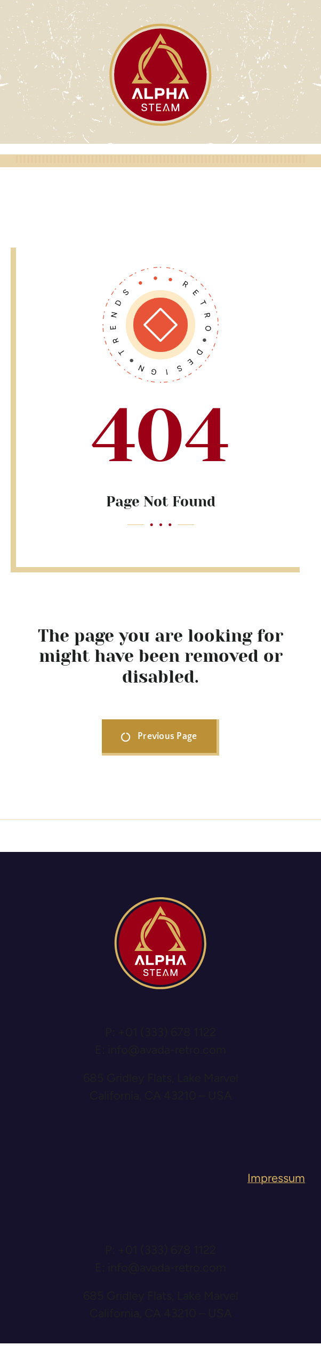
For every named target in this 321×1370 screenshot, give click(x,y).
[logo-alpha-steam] (160, 27)
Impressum (276, 1178)
